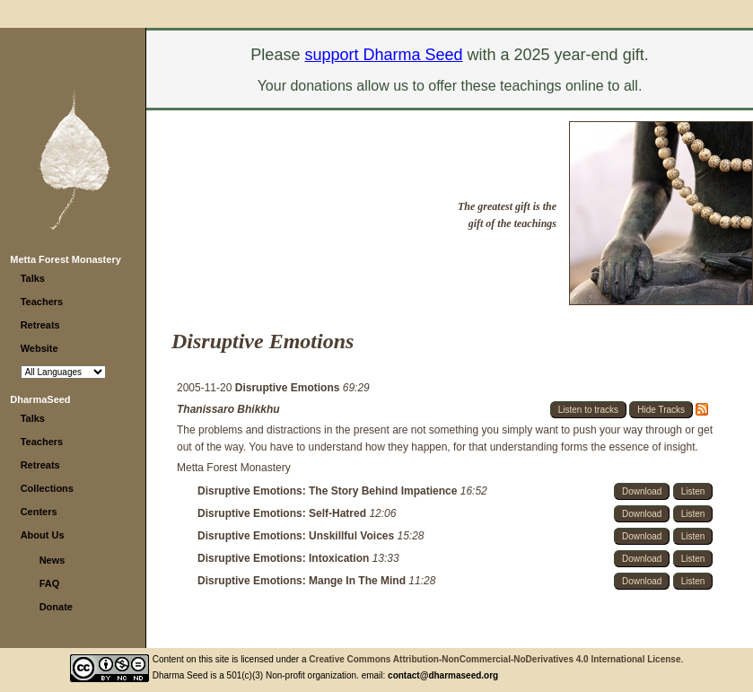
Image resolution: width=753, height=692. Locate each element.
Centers (39, 511)
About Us (43, 535)
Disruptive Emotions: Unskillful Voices (297, 536)
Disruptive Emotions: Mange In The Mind (302, 580)
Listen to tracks (588, 410)
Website (39, 348)
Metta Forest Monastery (65, 259)
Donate (56, 606)
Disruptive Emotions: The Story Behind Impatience (328, 491)
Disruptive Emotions (289, 387)
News (52, 560)
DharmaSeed (40, 399)
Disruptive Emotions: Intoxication (284, 558)
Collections (47, 488)
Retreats (40, 325)
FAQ (49, 583)
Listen (693, 491)
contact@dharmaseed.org (443, 675)
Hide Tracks (661, 410)
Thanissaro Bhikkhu (228, 409)
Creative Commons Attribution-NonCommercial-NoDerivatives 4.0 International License (494, 659)
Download (641, 491)
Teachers (42, 301)
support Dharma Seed (383, 55)
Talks (33, 278)
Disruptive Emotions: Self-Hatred (283, 513)
